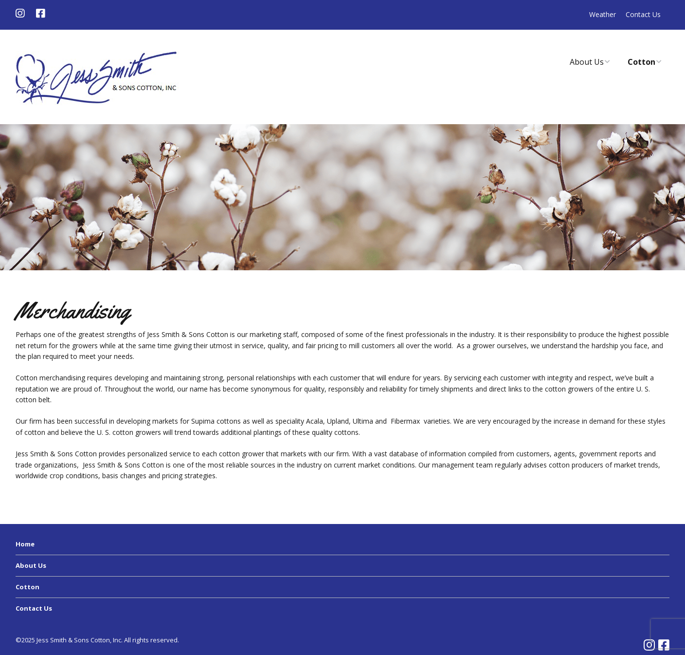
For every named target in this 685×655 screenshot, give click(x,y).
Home (25, 544)
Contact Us (643, 14)
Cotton (641, 61)
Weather (602, 14)
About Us (587, 61)
